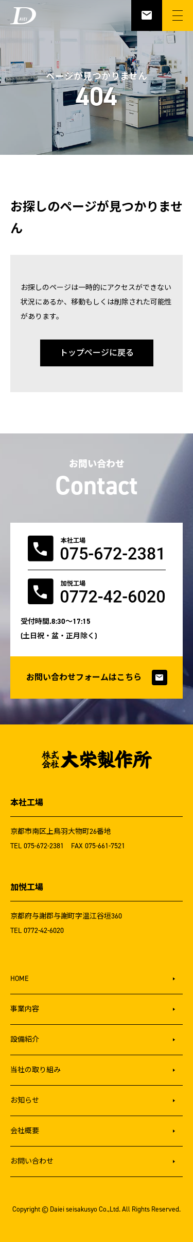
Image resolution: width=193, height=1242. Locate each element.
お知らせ (24, 1100)
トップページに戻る (97, 352)
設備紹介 (24, 1039)
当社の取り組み (35, 1070)
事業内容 (24, 1009)
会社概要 (24, 1131)
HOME (19, 978)
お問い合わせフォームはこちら (96, 677)
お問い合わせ (32, 1161)
